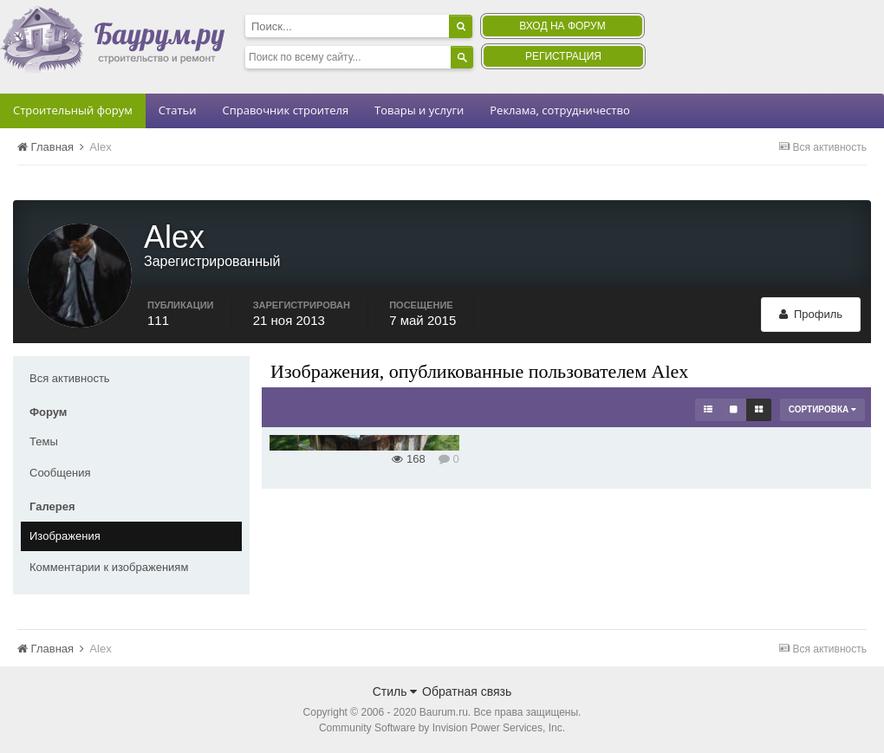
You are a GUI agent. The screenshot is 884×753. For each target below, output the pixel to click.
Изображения (65, 535)
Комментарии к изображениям (108, 567)
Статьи (178, 110)
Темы (43, 441)
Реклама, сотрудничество (559, 110)
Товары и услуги (419, 110)
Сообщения (60, 472)
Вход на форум (562, 26)
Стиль (395, 691)
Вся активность (69, 378)
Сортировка (822, 409)
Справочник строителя (285, 110)
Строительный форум (73, 110)
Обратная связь (466, 691)
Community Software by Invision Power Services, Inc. (442, 728)
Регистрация (563, 56)
